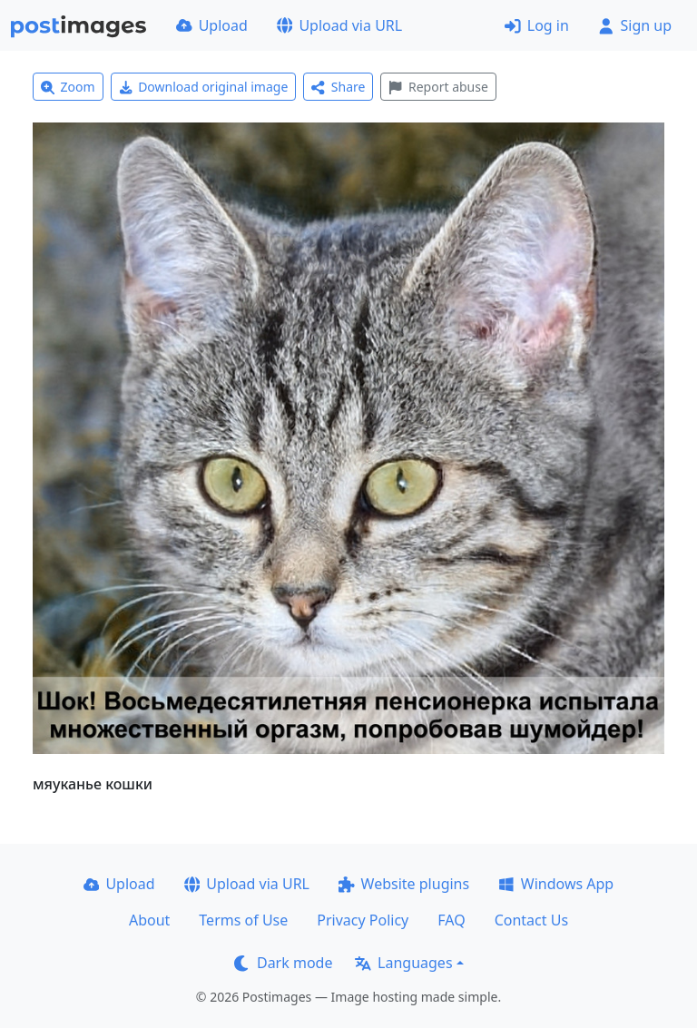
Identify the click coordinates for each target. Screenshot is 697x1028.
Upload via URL (339, 25)
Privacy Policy (362, 920)
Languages (403, 963)
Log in (537, 25)
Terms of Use (243, 920)
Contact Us (531, 920)
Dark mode (283, 963)
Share (338, 86)
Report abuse (437, 86)
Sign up (635, 25)
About (149, 920)
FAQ (451, 920)
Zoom (68, 86)
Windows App (556, 884)
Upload (212, 25)
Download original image (204, 86)
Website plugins (404, 884)
